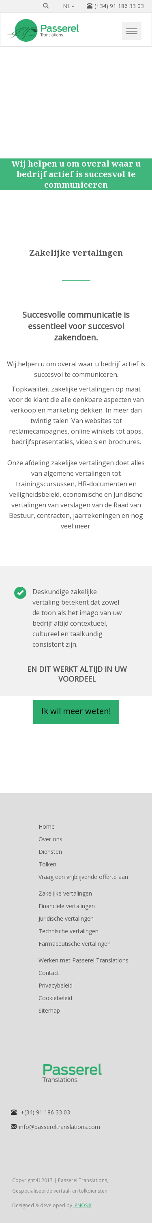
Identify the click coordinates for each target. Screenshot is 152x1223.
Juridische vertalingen (66, 918)
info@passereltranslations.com (59, 1127)
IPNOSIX (82, 1205)
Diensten (50, 851)
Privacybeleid (56, 985)
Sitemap (49, 1010)
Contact (49, 973)
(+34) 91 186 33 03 (119, 6)
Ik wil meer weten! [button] (76, 711)
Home (47, 826)
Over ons (50, 839)
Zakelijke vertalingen (65, 893)
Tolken (47, 864)
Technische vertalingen (68, 931)
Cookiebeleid (55, 998)
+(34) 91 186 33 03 (45, 1112)
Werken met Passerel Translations (83, 960)
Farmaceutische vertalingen (75, 943)
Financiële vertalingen (67, 906)
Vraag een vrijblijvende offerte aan (83, 877)
